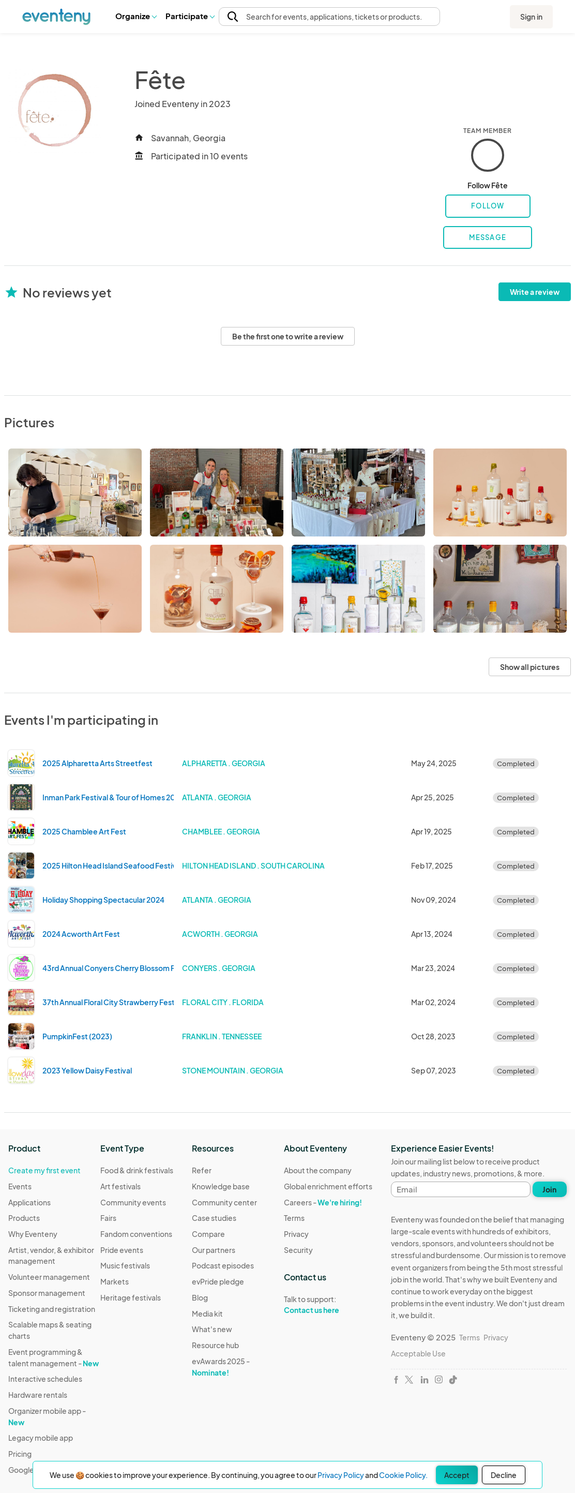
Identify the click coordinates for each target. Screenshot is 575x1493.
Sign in (531, 16)
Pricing (20, 1453)
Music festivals (125, 1265)
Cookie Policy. (403, 1475)
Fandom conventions (136, 1233)
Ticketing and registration (51, 1308)
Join (549, 1189)
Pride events (121, 1250)
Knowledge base (221, 1186)
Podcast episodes (223, 1265)
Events (20, 1186)
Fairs (108, 1217)
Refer (201, 1170)
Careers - (323, 1202)
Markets (114, 1281)
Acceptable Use (418, 1353)
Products (24, 1217)
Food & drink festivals (136, 1170)
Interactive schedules (45, 1378)
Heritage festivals (130, 1297)
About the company (318, 1170)
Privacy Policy (340, 1475)
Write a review (534, 291)
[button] (135, 16)
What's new (212, 1329)
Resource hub (215, 1345)
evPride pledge (218, 1281)
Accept (457, 1475)
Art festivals (120, 1186)
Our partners (213, 1250)
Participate (189, 16)
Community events (133, 1202)
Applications (29, 1202)
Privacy (296, 1233)
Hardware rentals (37, 1394)
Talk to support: (328, 1304)
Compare (208, 1233)
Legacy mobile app (40, 1437)
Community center (224, 1202)
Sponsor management (46, 1292)
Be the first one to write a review (287, 336)
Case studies (214, 1217)
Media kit (207, 1313)
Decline (504, 1475)
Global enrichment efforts (328, 1186)
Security (298, 1250)
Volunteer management (49, 1276)
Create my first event (44, 1170)
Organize (135, 16)
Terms (294, 1217)
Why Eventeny (32, 1233)
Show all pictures (529, 666)
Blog (200, 1297)
